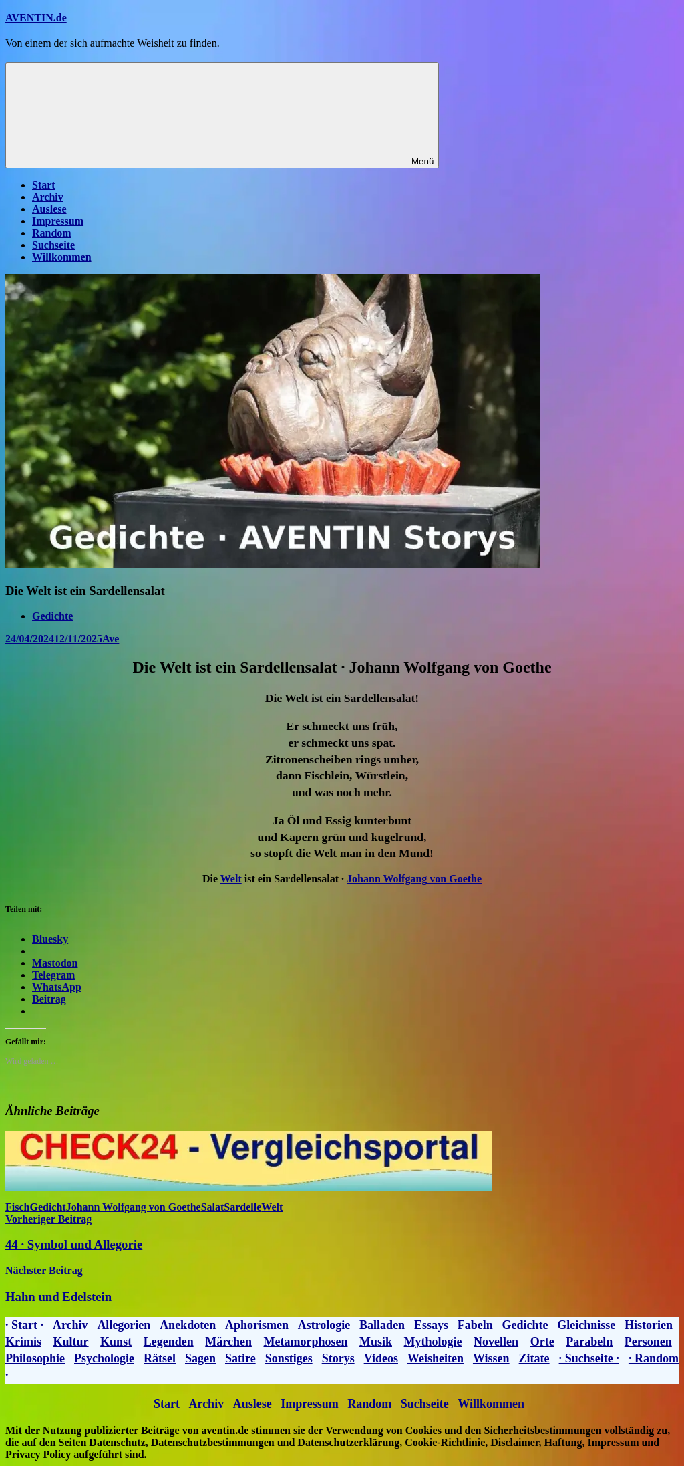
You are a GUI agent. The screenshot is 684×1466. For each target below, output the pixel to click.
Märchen (228, 1341)
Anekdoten (188, 1325)
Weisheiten (435, 1358)
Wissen (491, 1358)
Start (43, 185)
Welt (231, 878)
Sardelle (242, 1207)
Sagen (200, 1358)
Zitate (534, 1358)
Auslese (49, 209)
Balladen (382, 1325)
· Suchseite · (589, 1358)
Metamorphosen (305, 1341)
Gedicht (47, 1207)
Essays (431, 1325)
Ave (110, 638)
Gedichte (52, 616)
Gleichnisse (586, 1325)
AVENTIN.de (36, 17)
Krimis (23, 1341)
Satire (240, 1358)
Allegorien (123, 1325)
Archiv (47, 197)
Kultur (71, 1341)
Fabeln (475, 1325)
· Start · (24, 1325)
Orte (542, 1341)
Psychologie (104, 1358)
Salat (212, 1207)
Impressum (57, 221)
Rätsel (160, 1358)
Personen (648, 1341)
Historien (649, 1325)
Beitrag (49, 999)
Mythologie (433, 1341)
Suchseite (53, 245)
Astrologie (324, 1325)
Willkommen (62, 257)
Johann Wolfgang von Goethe (414, 878)
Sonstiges (289, 1358)
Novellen (496, 1341)
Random (51, 233)
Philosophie (35, 1358)
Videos (381, 1358)
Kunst (116, 1341)
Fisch (17, 1207)
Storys (338, 1358)
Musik (375, 1341)
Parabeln (589, 1341)
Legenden (169, 1341)
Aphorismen (257, 1325)
